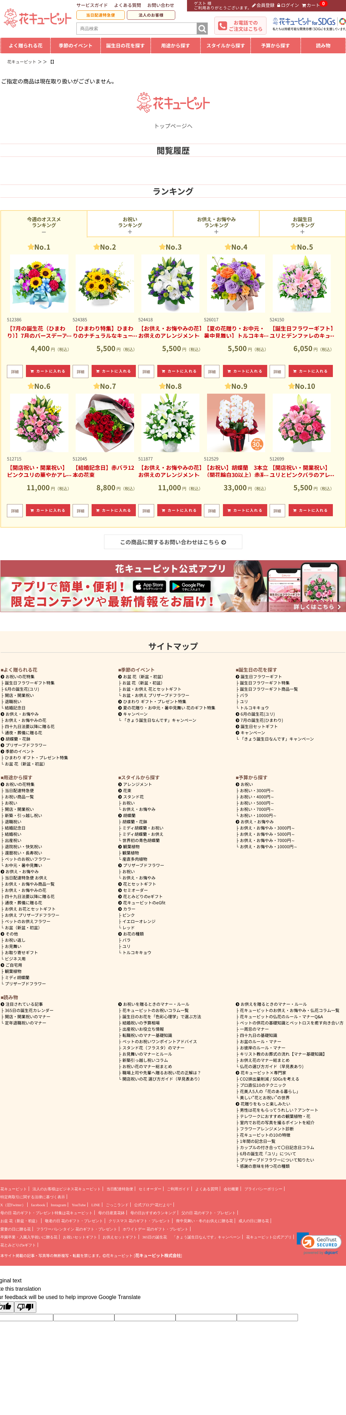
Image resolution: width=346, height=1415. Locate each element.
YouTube (79, 1205)
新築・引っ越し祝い (23, 815)
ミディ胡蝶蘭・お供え (142, 834)
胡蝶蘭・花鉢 (15, 739)
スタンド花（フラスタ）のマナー (153, 1047)
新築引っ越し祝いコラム (145, 1060)
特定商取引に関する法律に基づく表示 (32, 1197)
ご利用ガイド (178, 1189)
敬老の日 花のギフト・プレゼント (74, 1221)
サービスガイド (92, 5)
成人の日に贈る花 (254, 1221)
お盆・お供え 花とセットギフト (151, 689)
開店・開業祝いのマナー (27, 1016)
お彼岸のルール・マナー (263, 1047)
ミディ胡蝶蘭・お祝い (142, 828)
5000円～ (257, 803)
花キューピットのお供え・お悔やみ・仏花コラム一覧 (289, 1010)
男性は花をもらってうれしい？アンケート (279, 1110)
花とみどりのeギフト (140, 896)
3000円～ (257, 790)
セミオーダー (133, 890)
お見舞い (13, 946)
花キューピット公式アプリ (269, 1237)
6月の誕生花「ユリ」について (268, 1153)
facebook (38, 1205)
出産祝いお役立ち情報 (143, 1029)
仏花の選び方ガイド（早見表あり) (271, 1066)
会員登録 (263, 5)
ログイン (288, 5)
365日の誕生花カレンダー (29, 1010)
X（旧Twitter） (13, 1205)
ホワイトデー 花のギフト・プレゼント (155, 1229)
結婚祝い (13, 834)
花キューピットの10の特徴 (265, 1135)
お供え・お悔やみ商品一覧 (30, 884)
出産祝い (13, 840)
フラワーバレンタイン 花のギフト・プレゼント (76, 1229)
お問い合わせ (160, 5)
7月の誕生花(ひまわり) (259, 720)
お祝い (11, 803)
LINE (95, 1205)
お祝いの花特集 (20, 676)
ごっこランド (117, 1205)
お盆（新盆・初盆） (23, 927)
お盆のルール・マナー (260, 1041)
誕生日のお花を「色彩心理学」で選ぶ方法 (161, 1016)
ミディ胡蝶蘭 (17, 977)
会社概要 (231, 1189)
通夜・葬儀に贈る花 (23, 732)
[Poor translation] (25, 1307)
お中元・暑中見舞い (23, 865)
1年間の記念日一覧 (257, 1141)
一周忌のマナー (254, 1029)
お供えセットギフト (120, 1237)
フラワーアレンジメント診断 (267, 1128)
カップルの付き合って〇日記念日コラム (277, 1147)
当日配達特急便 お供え (26, 877)
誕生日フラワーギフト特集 (30, 683)
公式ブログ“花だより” (153, 1205)
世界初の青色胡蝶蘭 (141, 840)
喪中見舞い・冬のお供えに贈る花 (204, 1221)
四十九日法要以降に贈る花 (30, 726)
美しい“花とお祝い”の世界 (265, 1097)
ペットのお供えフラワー (27, 921)
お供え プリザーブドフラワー (32, 915)
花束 (124, 790)
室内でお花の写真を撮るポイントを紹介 (277, 1122)
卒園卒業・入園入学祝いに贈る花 (28, 1237)
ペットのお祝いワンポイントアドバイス (159, 1041)
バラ (244, 695)
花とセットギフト (137, 884)
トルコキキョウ (254, 707)
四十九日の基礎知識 (258, 1035)
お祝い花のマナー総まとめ (147, 1066)
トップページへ (173, 121)
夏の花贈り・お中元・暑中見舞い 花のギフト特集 (166, 707)
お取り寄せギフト (21, 952)
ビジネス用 (15, 958)
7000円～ (257, 809)
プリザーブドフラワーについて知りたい (277, 1160)
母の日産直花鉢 (111, 1213)
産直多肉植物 (134, 859)
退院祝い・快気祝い (23, 846)
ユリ (244, 701)
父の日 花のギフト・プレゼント (208, 1213)
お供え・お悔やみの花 (25, 720)
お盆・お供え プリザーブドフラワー (155, 695)
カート (311, 5)
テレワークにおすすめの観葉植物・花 (275, 1116)
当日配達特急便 (100, 15)
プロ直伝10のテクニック (263, 1085)
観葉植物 (13, 971)
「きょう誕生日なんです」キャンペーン (159, 720)
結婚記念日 (15, 707)
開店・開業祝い (19, 695)
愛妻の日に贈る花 (15, 1229)
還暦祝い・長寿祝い (23, 853)
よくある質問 (127, 5)
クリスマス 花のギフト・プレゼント (139, 1221)
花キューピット (13, 1189)
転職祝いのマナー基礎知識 (147, 1035)
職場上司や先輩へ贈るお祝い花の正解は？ (161, 1072)
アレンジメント (135, 784)
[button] (319, 1243)
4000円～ (257, 796)
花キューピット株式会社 (158, 1255)
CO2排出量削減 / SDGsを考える (269, 1079)
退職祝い (13, 701)
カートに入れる (48, 371)
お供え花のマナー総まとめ (265, 1060)
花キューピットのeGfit (142, 902)
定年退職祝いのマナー (25, 1023)
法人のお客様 (151, 15)
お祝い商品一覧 (19, 796)
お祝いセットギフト (80, 1237)
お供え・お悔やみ (22, 714)
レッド (128, 927)
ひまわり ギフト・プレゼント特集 (36, 757)
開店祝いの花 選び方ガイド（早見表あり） (162, 1079)
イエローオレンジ (139, 921)
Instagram (58, 1205)
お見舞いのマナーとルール (147, 1054)
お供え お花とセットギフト (30, 909)
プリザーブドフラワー (24, 745)
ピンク (128, 915)
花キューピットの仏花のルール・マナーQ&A (281, 1016)
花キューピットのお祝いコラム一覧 (155, 1010)
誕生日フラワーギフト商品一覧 (269, 689)
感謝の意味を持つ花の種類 (265, 1166)
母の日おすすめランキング (153, 1213)
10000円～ (258, 815)
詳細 (15, 371)
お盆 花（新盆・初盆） (26, 764)
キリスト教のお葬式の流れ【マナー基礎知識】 (283, 1054)
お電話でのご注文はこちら (246, 25)
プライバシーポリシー (263, 1189)
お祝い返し (15, 940)
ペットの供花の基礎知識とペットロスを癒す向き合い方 (292, 1023)
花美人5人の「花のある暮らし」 (270, 1091)
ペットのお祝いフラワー (27, 859)
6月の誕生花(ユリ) (22, 689)
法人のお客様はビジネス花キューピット (66, 1189)
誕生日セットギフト (257, 726)
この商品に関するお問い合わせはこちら (173, 542)
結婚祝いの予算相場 (141, 1023)
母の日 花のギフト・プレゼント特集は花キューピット (46, 1213)
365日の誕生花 (154, 1237)
